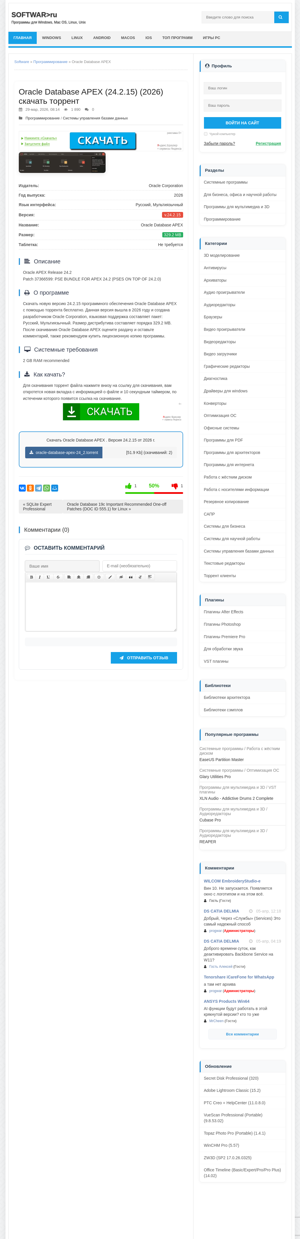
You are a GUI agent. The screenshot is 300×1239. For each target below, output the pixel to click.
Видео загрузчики (220, 354)
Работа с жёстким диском (228, 477)
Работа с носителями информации (236, 489)
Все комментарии (242, 1034)
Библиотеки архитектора (227, 697)
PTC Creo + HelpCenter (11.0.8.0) (235, 1102)
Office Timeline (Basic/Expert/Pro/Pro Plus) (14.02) (242, 1173)
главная (23, 38)
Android (102, 38)
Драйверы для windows (226, 391)
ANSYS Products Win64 (227, 1001)
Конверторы (215, 403)
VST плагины (216, 661)
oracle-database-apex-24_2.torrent (64, 452)
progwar (215, 931)
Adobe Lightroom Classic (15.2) (232, 1090)
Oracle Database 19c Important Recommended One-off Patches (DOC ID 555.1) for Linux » (117, 506)
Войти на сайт (242, 123)
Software (21, 62)
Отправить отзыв (143, 666)
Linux (77, 38)
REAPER (208, 841)
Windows (51, 38)
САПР (209, 514)
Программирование (50, 62)
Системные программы (226, 182)
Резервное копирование (226, 501)
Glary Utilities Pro (215, 776)
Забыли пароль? (219, 143)
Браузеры (213, 317)
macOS (128, 38)
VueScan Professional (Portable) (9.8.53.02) (233, 1118)
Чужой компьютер (222, 134)
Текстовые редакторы (224, 563)
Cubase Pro (210, 820)
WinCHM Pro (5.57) (221, 1145)
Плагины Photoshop (222, 624)
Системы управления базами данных (95, 118)
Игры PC (211, 38)
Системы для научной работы (232, 538)
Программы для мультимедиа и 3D (237, 206)
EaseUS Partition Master (222, 759)
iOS (149, 38)
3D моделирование (222, 255)
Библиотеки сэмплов (223, 710)
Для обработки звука (223, 649)
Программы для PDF (223, 440)
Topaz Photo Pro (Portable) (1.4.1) (235, 1133)
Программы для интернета (229, 464)
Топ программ (178, 38)
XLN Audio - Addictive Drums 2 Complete (236, 798)
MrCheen (216, 1021)
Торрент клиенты (220, 575)
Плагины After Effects (224, 612)
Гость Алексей (221, 967)
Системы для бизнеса (224, 526)
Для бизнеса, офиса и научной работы (240, 194)
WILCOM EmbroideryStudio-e (232, 881)
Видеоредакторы (220, 341)
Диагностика (215, 378)
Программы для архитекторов (232, 452)
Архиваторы (215, 280)
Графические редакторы (227, 366)
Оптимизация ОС (220, 415)
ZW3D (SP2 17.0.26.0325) (228, 1157)
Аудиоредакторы (219, 304)
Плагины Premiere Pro (224, 636)
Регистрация (268, 143)
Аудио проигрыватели (224, 292)
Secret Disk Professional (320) (231, 1078)
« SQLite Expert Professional (37, 506)
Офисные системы (221, 428)
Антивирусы (215, 267)
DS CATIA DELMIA (221, 911)
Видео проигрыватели (224, 329)
